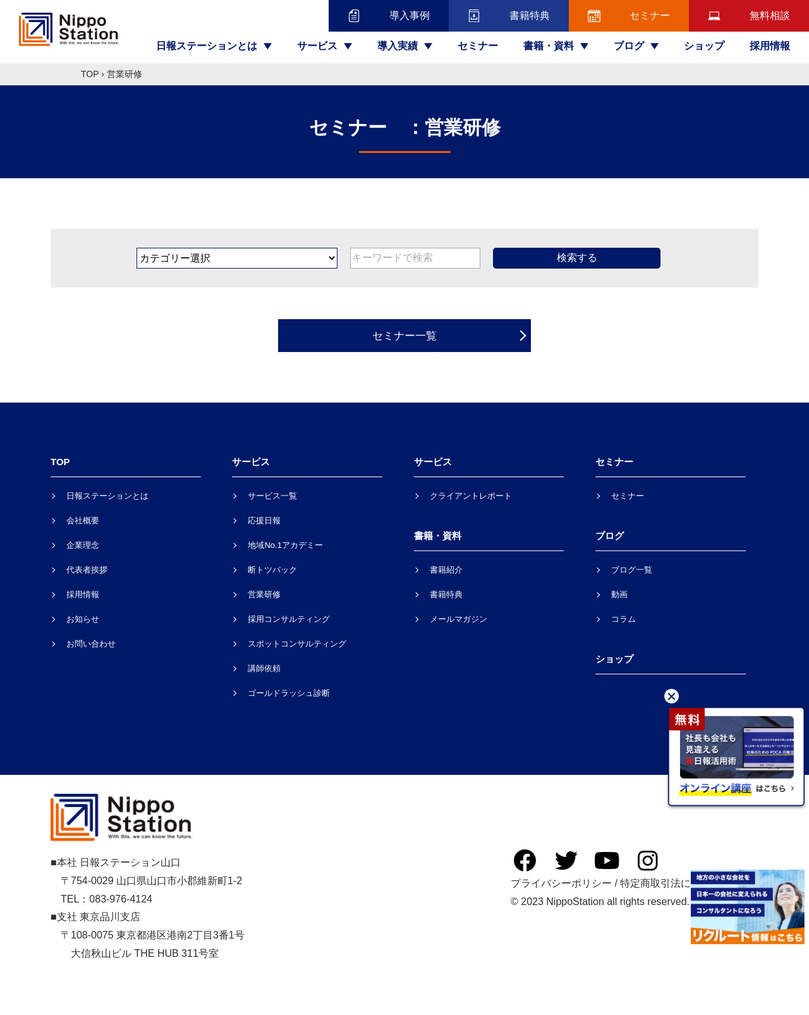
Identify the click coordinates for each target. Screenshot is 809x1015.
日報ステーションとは (107, 516)
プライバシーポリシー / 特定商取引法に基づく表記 (626, 903)
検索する (577, 257)
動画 (619, 615)
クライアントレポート (471, 516)
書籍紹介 (446, 590)
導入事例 (389, 15)
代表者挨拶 (86, 590)
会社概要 (82, 541)
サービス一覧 (272, 516)
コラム (623, 640)
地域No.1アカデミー (285, 566)
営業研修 (264, 615)
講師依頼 (264, 689)
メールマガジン (458, 640)
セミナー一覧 (404, 346)
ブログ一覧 (631, 590)
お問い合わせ (91, 664)
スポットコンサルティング (297, 664)
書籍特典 (509, 15)
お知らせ (82, 640)
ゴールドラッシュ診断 (289, 714)
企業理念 (82, 566)
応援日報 (264, 541)
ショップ (704, 45)
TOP (90, 74)
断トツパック (272, 590)
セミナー (629, 15)
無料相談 (749, 15)
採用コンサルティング (289, 640)
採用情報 (770, 45)
